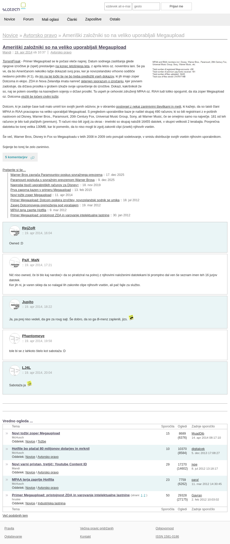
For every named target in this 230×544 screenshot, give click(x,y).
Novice (9, 19)
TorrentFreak (12, 61)
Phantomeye (33, 336)
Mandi (16, 468)
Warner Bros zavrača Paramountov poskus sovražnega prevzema (57, 175)
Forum (28, 19)
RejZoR (28, 228)
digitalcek (198, 449)
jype (194, 464)
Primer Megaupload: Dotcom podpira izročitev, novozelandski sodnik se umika (65, 200)
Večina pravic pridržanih (97, 528)
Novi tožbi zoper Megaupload (31, 195)
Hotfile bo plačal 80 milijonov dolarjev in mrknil (51, 448)
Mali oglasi (50, 19)
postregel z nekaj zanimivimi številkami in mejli (148, 106)
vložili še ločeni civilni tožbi (39, 96)
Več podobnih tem (15, 515)
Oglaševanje (13, 536)
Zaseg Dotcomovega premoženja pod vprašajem (45, 205)
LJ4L (26, 368)
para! (195, 480)
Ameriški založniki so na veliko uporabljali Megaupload (64, 47)
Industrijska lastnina (51, 503)
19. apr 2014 (23, 52)
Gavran (197, 495)
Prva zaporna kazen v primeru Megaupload (41, 190)
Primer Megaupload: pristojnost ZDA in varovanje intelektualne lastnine (60, 215)
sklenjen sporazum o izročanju (102, 81)
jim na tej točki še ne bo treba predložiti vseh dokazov (76, 76)
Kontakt (85, 536)
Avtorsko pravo (61, 52)
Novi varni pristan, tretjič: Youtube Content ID (49, 464)
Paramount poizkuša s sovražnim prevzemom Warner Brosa (53, 180)
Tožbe (42, 441)
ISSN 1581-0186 (167, 536)
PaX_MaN (30, 260)
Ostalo (115, 19)
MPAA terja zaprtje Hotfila (28, 210)
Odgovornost (165, 528)
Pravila (9, 528)
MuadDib (198, 433)
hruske (16, 499)
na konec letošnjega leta (72, 66)
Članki (72, 19)
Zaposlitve (93, 19)
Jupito (27, 302)
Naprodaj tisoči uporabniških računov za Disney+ (45, 185)
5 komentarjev (16, 157)
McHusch (18, 437)
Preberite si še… (14, 170)
